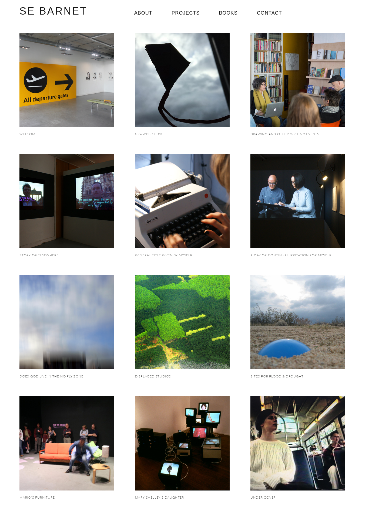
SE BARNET (53, 11)
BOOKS (228, 13)
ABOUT (143, 13)
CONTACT (269, 13)
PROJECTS (186, 13)
